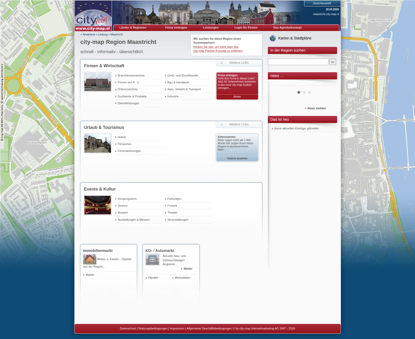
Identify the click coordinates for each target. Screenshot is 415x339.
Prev (278, 83)
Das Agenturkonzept (287, 27)
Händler (153, 277)
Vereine (123, 205)
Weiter (237, 96)
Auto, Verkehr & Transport (184, 89)
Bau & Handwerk (179, 82)
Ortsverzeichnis (128, 89)
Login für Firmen (246, 27)
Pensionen (125, 144)
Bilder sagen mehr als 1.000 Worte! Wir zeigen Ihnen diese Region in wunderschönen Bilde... (235, 145)
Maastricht (116, 34)
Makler (90, 274)
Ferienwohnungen (129, 150)
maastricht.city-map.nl (326, 14)
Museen (123, 212)
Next (330, 83)
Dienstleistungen (128, 103)
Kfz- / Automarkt (160, 250)
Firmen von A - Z (128, 82)
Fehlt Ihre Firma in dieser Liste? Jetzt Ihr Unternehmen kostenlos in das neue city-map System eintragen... (237, 83)
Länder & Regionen (133, 27)
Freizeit (172, 205)
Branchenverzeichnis (131, 75)
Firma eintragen (176, 27)
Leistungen (211, 27)
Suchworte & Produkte (132, 96)
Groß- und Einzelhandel (183, 75)
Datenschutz (128, 328)
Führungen (175, 198)
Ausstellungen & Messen (134, 219)
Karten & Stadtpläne (295, 38)
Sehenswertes (227, 136)
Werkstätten (183, 277)
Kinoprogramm (127, 198)
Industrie (173, 96)
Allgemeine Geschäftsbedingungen (209, 328)
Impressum (177, 328)
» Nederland (88, 34)
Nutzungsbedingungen (153, 328)
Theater (173, 212)
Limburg (102, 34)
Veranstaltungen (178, 219)
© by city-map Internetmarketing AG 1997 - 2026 (264, 328)
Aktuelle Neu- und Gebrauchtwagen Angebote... (180, 263)
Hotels (122, 137)
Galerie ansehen (237, 158)
